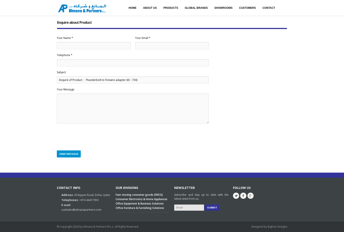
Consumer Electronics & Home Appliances (141, 199)
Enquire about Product (74, 22)
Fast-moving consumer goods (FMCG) (139, 195)
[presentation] (90, 137)
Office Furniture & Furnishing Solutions (140, 208)
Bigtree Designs (277, 226)
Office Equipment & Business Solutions (140, 203)
